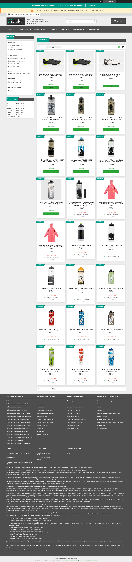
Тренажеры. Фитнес (73, 401)
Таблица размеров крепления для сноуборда (20, 437)
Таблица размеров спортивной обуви (18, 428)
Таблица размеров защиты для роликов (19, 416)
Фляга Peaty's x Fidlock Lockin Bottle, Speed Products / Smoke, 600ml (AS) (111, 160)
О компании (77, 29)
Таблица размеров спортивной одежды (19, 425)
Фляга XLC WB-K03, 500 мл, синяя (81, 330)
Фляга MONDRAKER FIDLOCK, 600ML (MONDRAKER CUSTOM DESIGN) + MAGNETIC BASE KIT (81, 203)
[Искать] (95, 21)
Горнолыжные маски (73, 413)
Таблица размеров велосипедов (16, 401)
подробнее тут (92, 5)
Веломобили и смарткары (75, 407)
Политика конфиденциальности (88, 560)
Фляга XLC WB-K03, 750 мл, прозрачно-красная (81, 370)
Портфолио (100, 410)
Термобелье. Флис (72, 428)
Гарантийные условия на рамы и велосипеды (111, 422)
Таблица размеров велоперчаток (17, 410)
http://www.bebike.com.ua (17, 58)
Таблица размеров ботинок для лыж (18, 434)
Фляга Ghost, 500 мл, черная (51, 288)
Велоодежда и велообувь (44, 410)
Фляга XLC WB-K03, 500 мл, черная (111, 330)
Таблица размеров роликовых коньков (18, 413)
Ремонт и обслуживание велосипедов (108, 413)
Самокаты (40, 428)
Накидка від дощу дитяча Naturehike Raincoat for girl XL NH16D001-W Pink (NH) (51, 246)
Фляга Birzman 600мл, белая (81, 245)
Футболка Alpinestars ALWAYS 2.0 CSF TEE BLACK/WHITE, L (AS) (51, 160)
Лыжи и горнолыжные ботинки (76, 419)
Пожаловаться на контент (70, 560)
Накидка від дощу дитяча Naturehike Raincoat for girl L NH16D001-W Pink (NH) (111, 203)
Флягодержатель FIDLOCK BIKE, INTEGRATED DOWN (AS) (81, 160)
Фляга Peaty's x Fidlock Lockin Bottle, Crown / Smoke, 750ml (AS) (51, 203)
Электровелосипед (42, 434)
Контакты (65, 29)
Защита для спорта (73, 416)
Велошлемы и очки (42, 407)
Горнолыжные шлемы (73, 410)
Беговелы (40, 404)
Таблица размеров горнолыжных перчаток (19, 422)
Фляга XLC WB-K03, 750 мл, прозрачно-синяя (111, 370)
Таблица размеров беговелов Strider (18, 404)
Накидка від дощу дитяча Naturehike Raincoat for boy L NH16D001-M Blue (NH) (51, 75)
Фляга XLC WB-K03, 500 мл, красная (51, 330)
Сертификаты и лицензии (105, 419)
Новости (99, 404)
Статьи (55, 29)
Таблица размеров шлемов (15, 407)
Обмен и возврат (102, 416)
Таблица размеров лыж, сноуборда (17, 431)
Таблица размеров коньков (15, 440)
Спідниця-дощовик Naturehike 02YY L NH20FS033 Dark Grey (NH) (111, 75)
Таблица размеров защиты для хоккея (18, 443)
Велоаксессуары (42, 416)
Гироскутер (40, 431)
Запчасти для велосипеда (45, 419)
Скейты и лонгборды (43, 425)
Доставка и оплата (41, 29)
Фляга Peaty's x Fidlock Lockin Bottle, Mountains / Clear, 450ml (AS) (81, 118)
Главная (12, 29)
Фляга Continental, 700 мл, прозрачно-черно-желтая (81, 289)
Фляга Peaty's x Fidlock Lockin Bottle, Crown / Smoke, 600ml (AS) (51, 118)
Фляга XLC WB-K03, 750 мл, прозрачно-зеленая (51, 370)
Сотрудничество (93, 29)
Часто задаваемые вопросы (105, 401)
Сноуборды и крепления (74, 422)
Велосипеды (40, 401)
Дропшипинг (101, 425)
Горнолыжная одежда (73, 425)
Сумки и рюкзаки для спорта (45, 413)
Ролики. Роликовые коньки (45, 422)
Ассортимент (24, 29)
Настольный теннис (73, 404)
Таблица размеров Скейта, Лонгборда (18, 419)
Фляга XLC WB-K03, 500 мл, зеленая (111, 288)
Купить (51, 87)
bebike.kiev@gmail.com (16, 61)
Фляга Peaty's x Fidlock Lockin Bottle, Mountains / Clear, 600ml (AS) (111, 118)
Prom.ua (74, 558)
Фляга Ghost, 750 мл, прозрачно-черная (111, 246)
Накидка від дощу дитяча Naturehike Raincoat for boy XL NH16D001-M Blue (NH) (81, 75)
